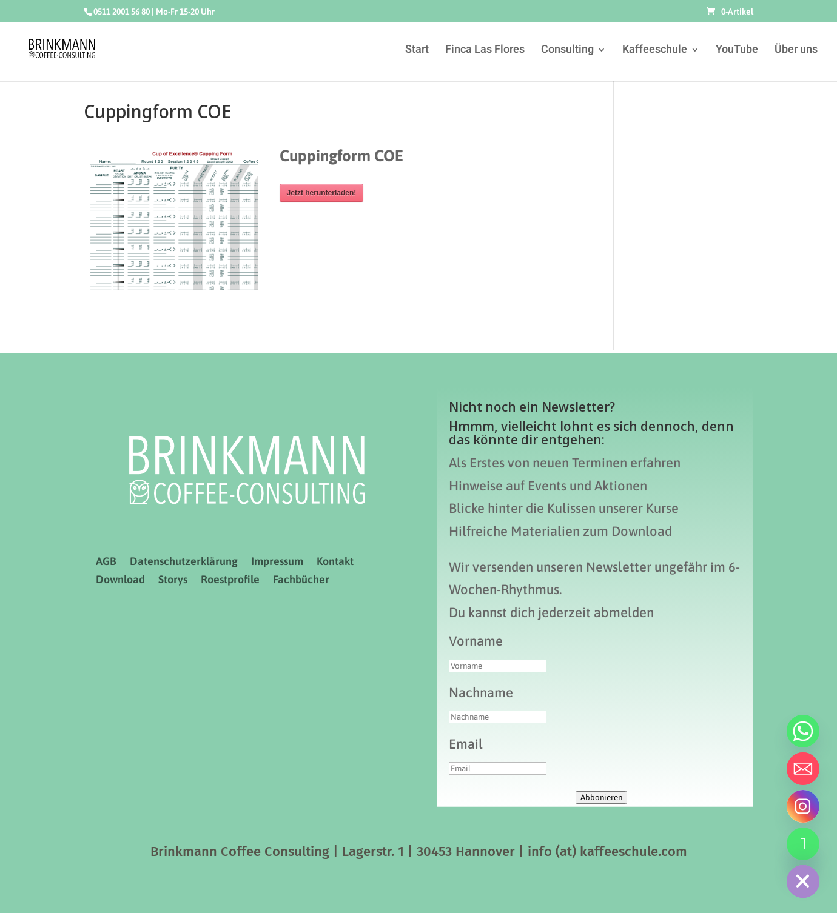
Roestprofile (230, 580)
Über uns (796, 51)
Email (466, 744)
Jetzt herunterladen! (322, 193)
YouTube (737, 51)
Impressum (277, 562)
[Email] (803, 768)
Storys (172, 580)
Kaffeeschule (654, 51)
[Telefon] (803, 844)
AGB (106, 562)
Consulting (567, 51)
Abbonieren (601, 797)
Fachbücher (301, 580)
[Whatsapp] (803, 731)
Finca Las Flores (485, 51)
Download (120, 580)
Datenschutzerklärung (184, 562)
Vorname (476, 641)
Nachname (481, 692)
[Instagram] (803, 806)
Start (417, 51)
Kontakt (335, 562)
